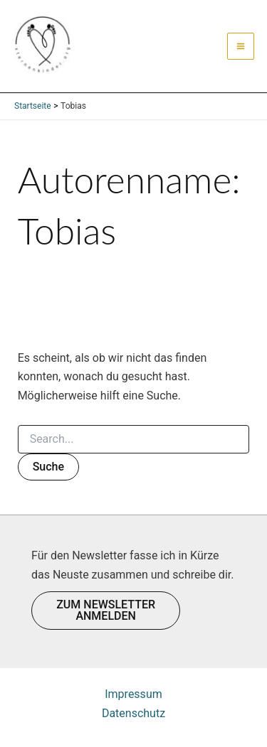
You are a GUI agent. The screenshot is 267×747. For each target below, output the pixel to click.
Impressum (133, 694)
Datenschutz (133, 713)
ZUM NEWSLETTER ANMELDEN (105, 610)
